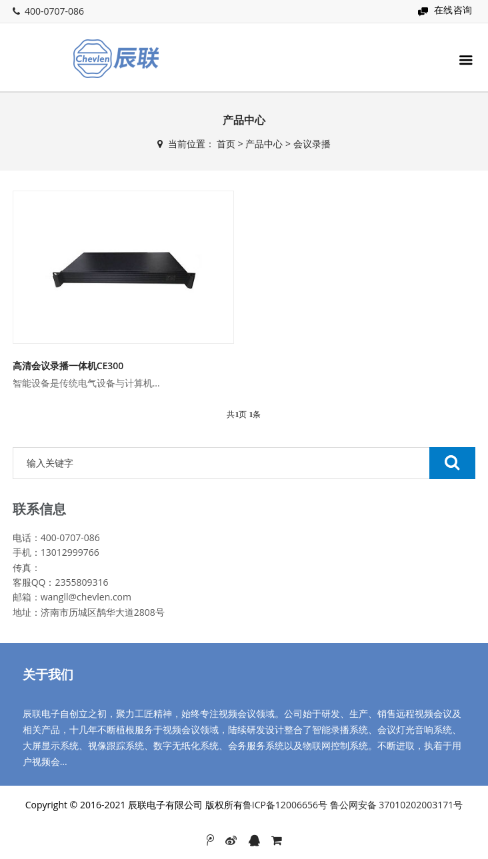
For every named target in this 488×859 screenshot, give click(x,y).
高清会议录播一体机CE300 (68, 365)
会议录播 (312, 143)
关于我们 (48, 674)
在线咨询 (453, 9)
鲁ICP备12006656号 (285, 804)
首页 (226, 143)
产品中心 (264, 143)
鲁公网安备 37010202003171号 (396, 804)
